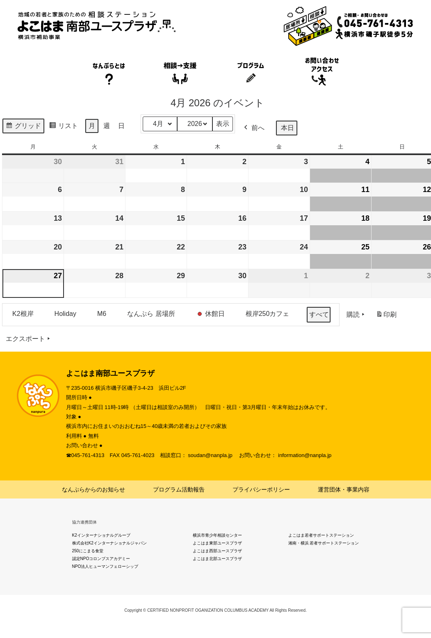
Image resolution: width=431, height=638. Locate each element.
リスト (63, 127)
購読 (356, 314)
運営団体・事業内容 (343, 489)
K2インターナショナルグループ (101, 535)
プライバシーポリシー (261, 489)
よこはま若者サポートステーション (321, 535)
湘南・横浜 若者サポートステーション (323, 543)
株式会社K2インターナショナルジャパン (109, 543)
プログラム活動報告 (179, 489)
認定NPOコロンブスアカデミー (101, 558)
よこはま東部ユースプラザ (217, 543)
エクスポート (29, 339)
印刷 (386, 316)
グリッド (23, 127)
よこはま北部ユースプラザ (217, 558)
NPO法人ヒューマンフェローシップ (105, 566)
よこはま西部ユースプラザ (217, 551)
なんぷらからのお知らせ (93, 489)
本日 (287, 127)
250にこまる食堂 (88, 551)
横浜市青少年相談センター (217, 535)
